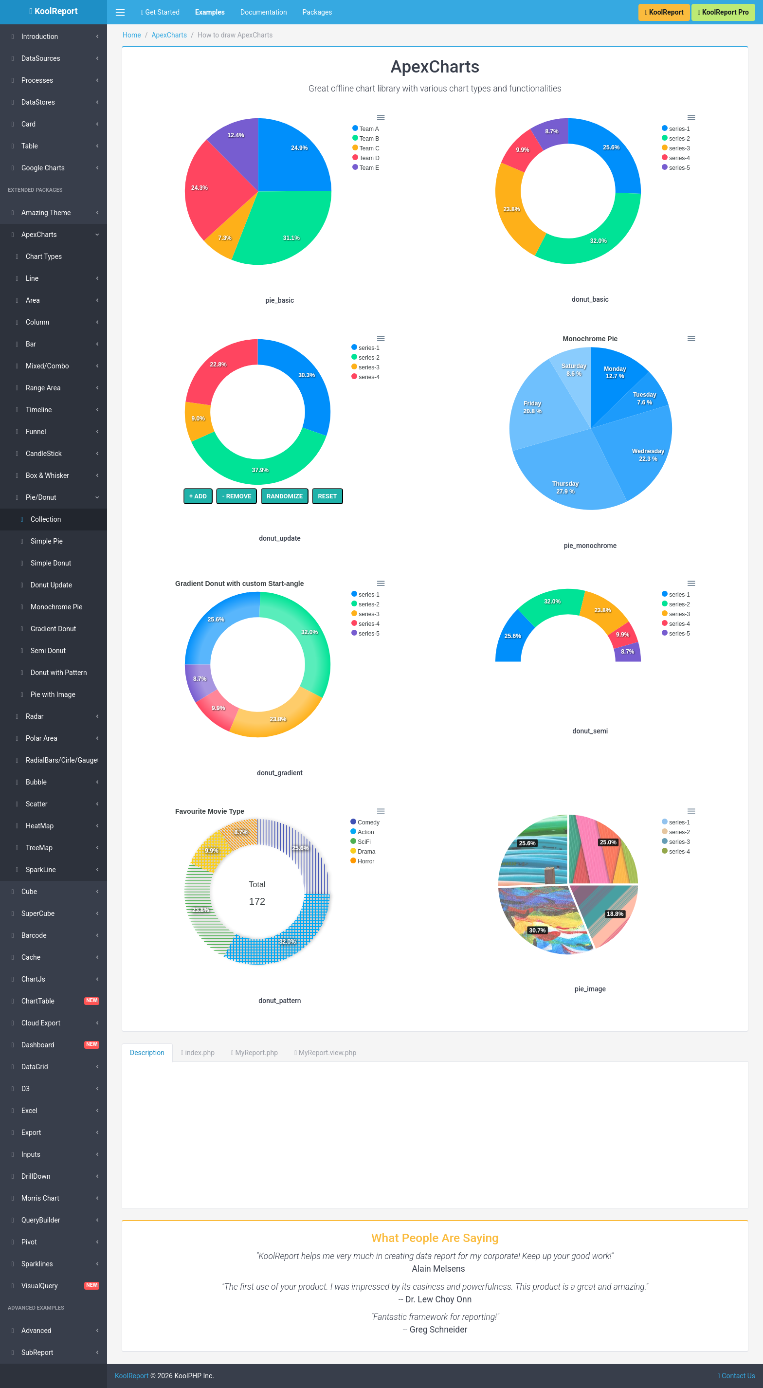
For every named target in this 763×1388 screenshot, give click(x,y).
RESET (327, 496)
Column (30, 322)
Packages (317, 12)
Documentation (263, 12)
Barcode (27, 935)
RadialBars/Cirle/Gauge (54, 760)
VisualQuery (53, 1286)
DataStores (31, 102)
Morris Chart (33, 1198)
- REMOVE (236, 496)
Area (26, 300)
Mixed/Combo (40, 366)
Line (25, 278)
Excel (22, 1110)
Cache (24, 957)
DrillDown (29, 1176)
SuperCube (31, 913)
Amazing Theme (39, 213)
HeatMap (33, 826)
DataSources (34, 58)
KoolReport (132, 1376)
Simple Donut (44, 563)
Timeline (32, 410)
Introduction (33, 36)
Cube (22, 891)
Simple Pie (40, 541)
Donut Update (44, 585)
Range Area (36, 388)
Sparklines (30, 1264)
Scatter (30, 804)
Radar (28, 716)
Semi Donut (41, 651)
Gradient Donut (46, 629)
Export (24, 1132)
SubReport (30, 1352)
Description (147, 1053)
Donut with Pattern (52, 672)
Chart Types (37, 256)
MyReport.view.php (325, 1053)
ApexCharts (32, 234)
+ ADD (198, 496)
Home (132, 35)
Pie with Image (46, 694)
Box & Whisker (40, 475)
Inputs (24, 1154)
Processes (30, 80)
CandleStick (37, 453)
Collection (39, 519)
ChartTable (53, 1001)
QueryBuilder (34, 1220)
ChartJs (26, 979)
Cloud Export (34, 1023)
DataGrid (28, 1067)
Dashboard (53, 1045)
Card (22, 124)
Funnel (29, 432)
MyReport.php (254, 1053)
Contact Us (736, 1376)
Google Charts (36, 168)
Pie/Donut (34, 497)
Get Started (160, 12)
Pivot (22, 1242)
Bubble (29, 782)
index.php (198, 1053)
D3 (19, 1089)
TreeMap (32, 848)
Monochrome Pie (49, 607)
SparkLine (34, 870)
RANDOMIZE (285, 496)
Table (23, 146)
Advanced (30, 1330)
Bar (24, 344)
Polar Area (34, 738)
